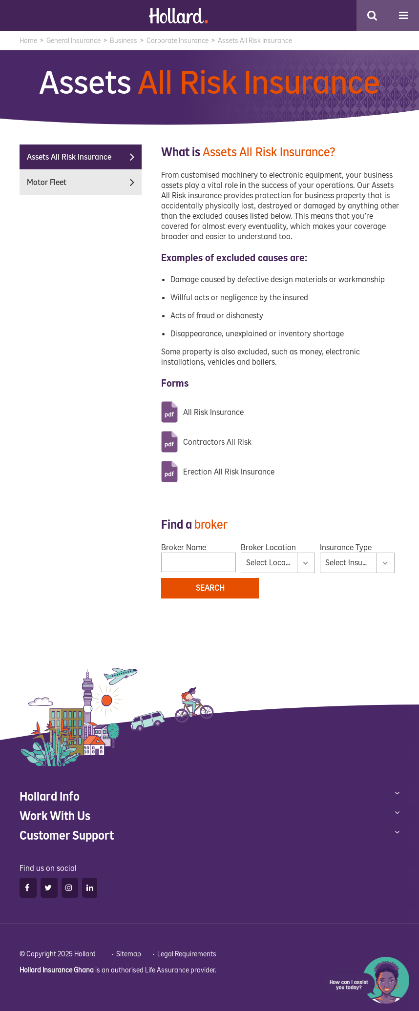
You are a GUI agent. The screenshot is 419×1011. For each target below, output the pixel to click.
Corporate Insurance (178, 40)
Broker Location (268, 547)
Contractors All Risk (217, 442)
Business (123, 40)
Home (28, 40)
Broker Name (183, 547)
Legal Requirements (186, 954)
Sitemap (128, 954)
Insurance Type (346, 547)
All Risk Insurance (213, 412)
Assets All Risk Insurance (84, 157)
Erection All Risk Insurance (228, 472)
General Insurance (73, 40)
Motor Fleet (84, 182)
